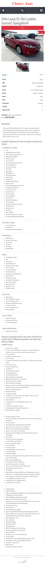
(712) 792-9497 (9, 117)
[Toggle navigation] (41, 10)
